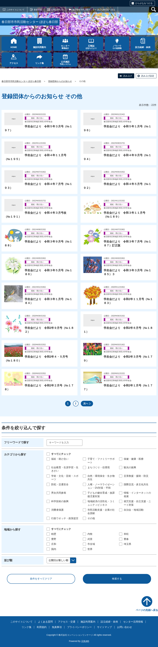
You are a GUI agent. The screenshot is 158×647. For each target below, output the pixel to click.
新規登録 (38, 10)
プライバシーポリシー (79, 627)
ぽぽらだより (91, 47)
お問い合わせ (57, 10)
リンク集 (26, 627)
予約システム (65, 63)
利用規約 (42, 627)
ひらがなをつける (144, 3)
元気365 (85, 641)
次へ (85, 403)
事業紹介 (65, 47)
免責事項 (57, 627)
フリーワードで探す (16, 442)
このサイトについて (15, 10)
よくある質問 (45, 621)
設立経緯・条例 (109, 621)
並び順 (8, 560)
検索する (117, 578)
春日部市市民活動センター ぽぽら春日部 (21, 81)
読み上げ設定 (147, 76)
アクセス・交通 (66, 621)
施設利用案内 (88, 621)
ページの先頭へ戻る (147, 610)
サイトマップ (104, 627)
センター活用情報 (133, 621)
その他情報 (117, 47)
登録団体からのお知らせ (60, 81)
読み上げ (127, 76)
